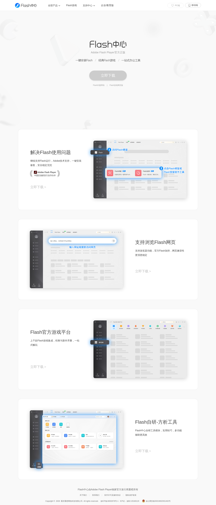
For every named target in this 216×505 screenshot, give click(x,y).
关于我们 (83, 495)
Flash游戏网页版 (116, 85)
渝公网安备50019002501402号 (158, 501)
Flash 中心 (26, 5)
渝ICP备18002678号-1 (109, 501)
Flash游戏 (71, 5)
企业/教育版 (107, 5)
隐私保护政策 (131, 495)
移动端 (195, 5)
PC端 (177, 5)
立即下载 (108, 75)
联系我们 (95, 495)
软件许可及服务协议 (112, 495)
